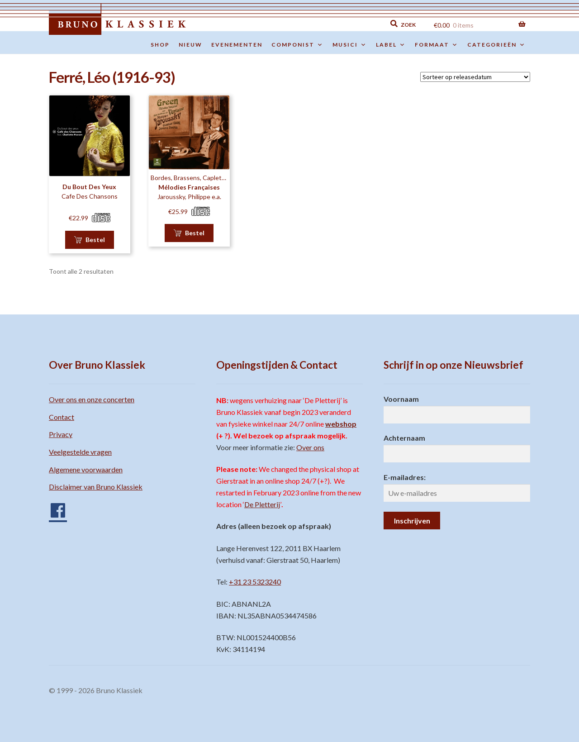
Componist (297, 44)
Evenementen (236, 44)
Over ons (310, 447)
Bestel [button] (95, 239)
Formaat (436, 44)
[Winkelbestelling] (475, 77)
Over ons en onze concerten (91, 399)
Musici (349, 44)
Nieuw (190, 44)
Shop (160, 44)
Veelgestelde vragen (80, 451)
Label (391, 44)
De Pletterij (262, 504)
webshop (340, 423)
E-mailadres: (405, 477)
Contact (61, 417)
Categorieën (496, 44)
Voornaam (401, 399)
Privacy (60, 434)
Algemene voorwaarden (86, 469)
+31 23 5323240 (255, 581)
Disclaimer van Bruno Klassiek (95, 486)
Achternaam (404, 437)
